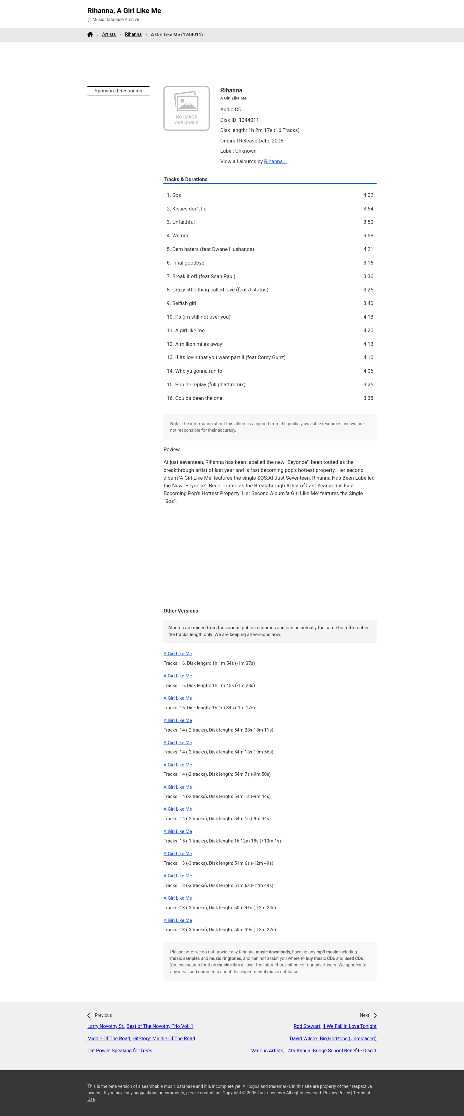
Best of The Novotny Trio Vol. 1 (160, 1026)
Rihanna (133, 34)
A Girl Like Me (177, 653)
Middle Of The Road (108, 1039)
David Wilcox (304, 1039)
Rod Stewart (307, 1026)
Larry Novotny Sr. (105, 1026)
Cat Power (98, 1051)
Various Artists (267, 1051)
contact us (210, 1092)
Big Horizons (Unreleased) (348, 1039)
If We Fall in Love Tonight (350, 1026)
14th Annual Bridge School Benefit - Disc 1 (331, 1051)
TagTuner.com (271, 1092)
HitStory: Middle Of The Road (164, 1039)
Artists (109, 34)
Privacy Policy (336, 1092)
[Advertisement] (232, 64)
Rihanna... (275, 161)
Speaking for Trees (132, 1051)
